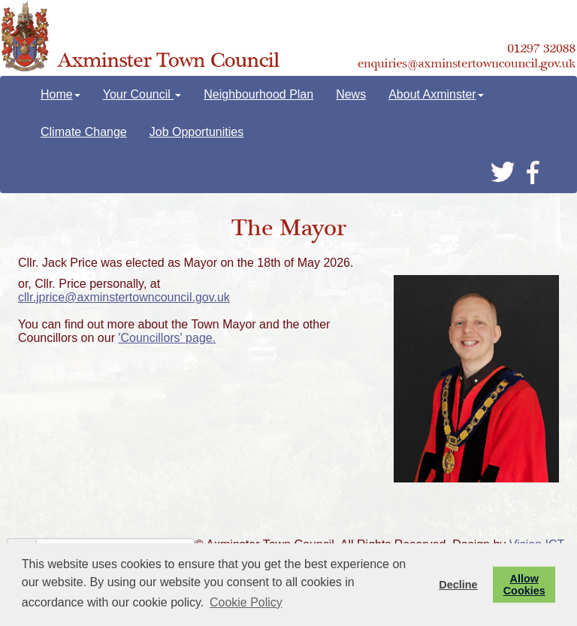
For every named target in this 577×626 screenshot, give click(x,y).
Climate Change (84, 132)
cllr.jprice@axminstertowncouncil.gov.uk (124, 297)
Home (60, 94)
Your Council (142, 94)
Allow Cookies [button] (524, 585)
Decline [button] (458, 585)
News (351, 94)
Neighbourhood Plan (258, 94)
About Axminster (436, 94)
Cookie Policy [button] (246, 602)
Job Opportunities (196, 132)
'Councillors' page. (167, 337)
